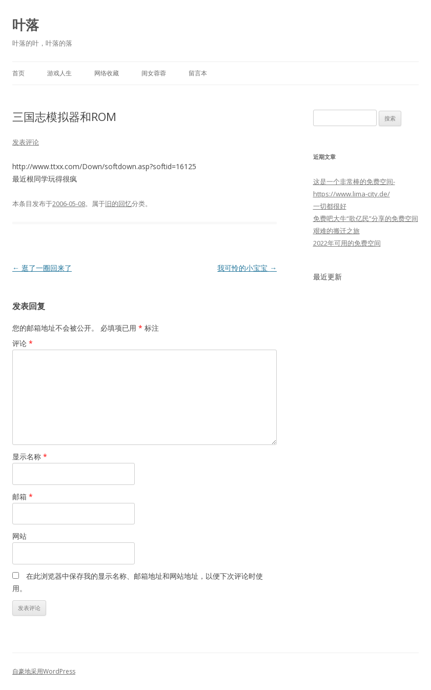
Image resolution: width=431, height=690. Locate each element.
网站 (19, 536)
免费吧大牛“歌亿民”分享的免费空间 (365, 218)
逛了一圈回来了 (42, 268)
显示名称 (29, 456)
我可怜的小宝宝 (247, 268)
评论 (22, 343)
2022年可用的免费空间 (347, 243)
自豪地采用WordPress (43, 671)
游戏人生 (59, 73)
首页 (18, 73)
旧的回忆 (118, 203)
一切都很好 (329, 206)
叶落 (25, 24)
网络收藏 (106, 73)
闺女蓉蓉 (153, 73)
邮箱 (22, 496)
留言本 (198, 73)
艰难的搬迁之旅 (336, 230)
